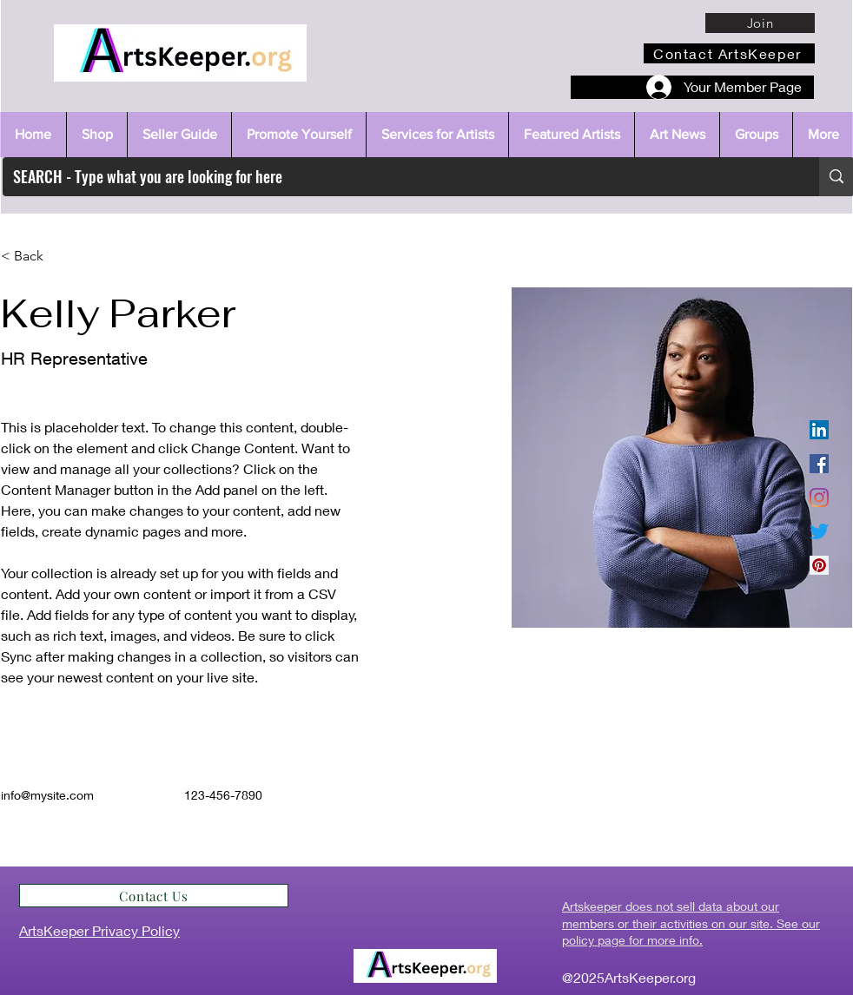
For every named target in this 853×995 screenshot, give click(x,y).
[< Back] (35, 256)
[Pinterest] (819, 565)
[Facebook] (819, 463)
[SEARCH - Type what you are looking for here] (398, 176)
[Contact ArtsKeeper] (729, 53)
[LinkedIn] (819, 429)
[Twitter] (819, 531)
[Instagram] (819, 497)
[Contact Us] (153, 895)
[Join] (760, 23)
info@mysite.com (47, 794)
